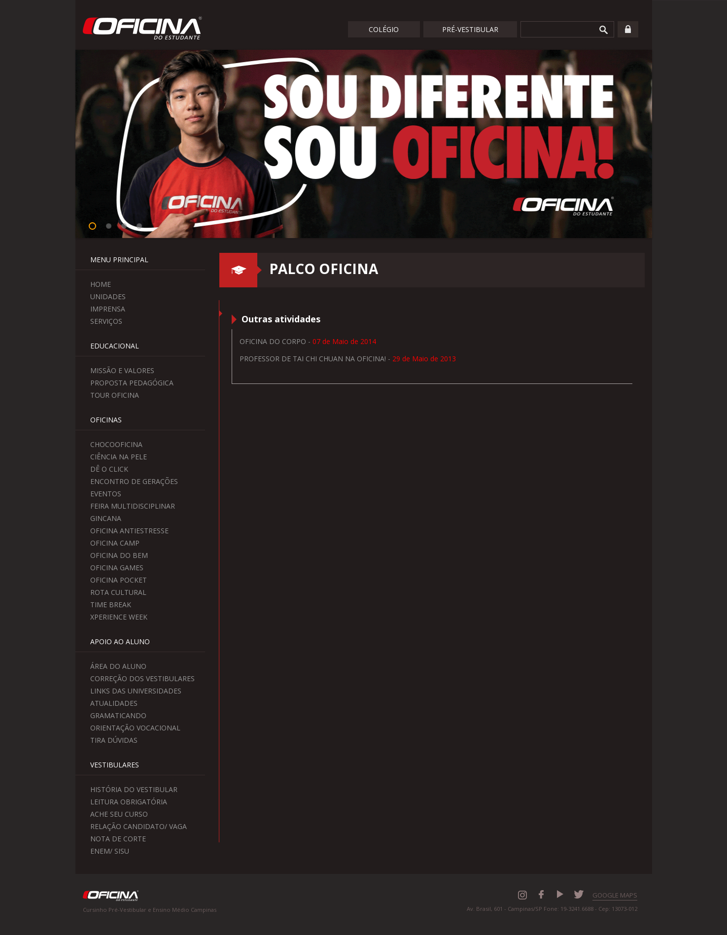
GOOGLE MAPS (614, 895)
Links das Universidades (135, 690)
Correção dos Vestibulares (142, 678)
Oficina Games (116, 567)
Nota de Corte (118, 838)
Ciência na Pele (118, 456)
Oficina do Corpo (274, 341)
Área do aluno (118, 666)
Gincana (105, 518)
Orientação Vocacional (135, 727)
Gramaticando (118, 715)
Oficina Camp (114, 543)
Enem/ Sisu (109, 851)
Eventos (105, 493)
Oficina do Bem (119, 555)
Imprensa (107, 308)
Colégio (384, 29)
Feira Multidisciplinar (132, 506)
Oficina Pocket (118, 580)
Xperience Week (118, 617)
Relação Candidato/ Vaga (138, 826)
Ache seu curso (119, 814)
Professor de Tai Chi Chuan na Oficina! (313, 358)
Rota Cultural (118, 592)
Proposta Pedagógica (131, 382)
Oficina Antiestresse (129, 530)
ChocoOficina (116, 444)
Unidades (108, 296)
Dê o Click (109, 469)
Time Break (110, 604)
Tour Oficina (114, 395)
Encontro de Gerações (134, 481)
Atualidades (114, 703)
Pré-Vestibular (470, 29)
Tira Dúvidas (114, 740)
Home (100, 284)
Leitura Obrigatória (128, 801)
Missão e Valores (122, 370)
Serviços (106, 321)
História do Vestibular (133, 789)
